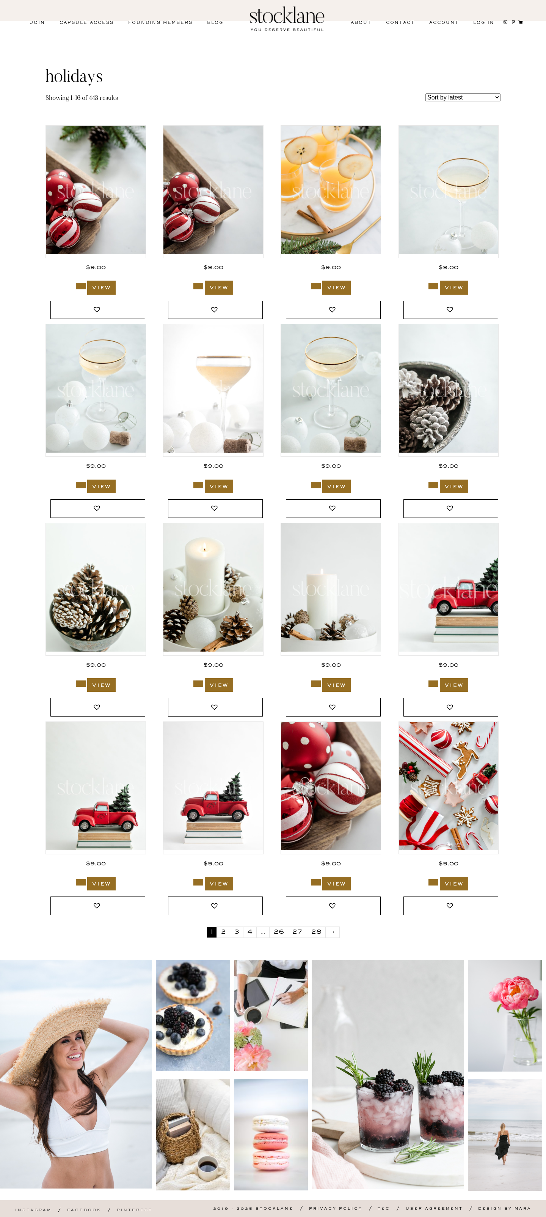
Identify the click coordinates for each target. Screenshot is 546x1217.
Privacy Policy (335, 1209)
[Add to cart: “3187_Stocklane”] (198, 485)
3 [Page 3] (236, 932)
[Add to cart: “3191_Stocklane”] (81, 286)
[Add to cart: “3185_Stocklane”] (433, 485)
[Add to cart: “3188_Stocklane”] (81, 485)
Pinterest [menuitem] (134, 1210)
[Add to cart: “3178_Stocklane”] (198, 882)
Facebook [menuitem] (84, 1210)
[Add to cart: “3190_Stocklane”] (316, 286)
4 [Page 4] (250, 932)
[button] (97, 310)
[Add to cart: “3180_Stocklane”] (433, 683)
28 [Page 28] (316, 932)
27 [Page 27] (297, 932)
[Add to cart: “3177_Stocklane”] (316, 882)
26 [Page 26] (278, 932)
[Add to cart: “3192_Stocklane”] (198, 286)
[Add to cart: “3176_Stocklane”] (433, 882)
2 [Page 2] (223, 932)
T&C (384, 1209)
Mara (523, 1209)
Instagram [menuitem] (33, 1210)
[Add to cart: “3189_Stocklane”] (433, 286)
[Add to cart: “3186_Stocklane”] (316, 485)
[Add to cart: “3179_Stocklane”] (81, 882)
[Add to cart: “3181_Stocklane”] (316, 683)
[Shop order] (462, 97)
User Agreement (434, 1209)
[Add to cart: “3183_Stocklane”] (198, 683)
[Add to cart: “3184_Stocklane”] (81, 683)
